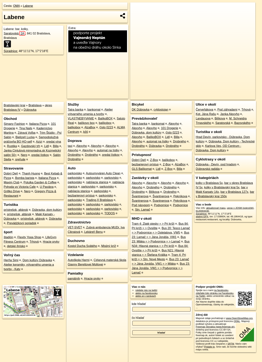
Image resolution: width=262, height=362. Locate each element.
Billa (55, 146)
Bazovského (242, 122)
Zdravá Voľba (26, 132)
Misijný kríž (108, 246)
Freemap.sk (210, 97)
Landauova (203, 118)
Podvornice (161, 205)
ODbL (237, 321)
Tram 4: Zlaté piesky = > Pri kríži (153, 223)
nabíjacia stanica (97, 182)
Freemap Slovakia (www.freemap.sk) (215, 326)
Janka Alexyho (229, 114)
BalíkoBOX (105, 118)
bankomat (93, 109)
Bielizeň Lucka (25, 137)
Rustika (12, 146)
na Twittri (200, 296)
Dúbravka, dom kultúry (47, 209)
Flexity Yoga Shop (29, 237)
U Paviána (47, 186)
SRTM (230, 343)
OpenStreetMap (191, 97)
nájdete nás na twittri (146, 290)
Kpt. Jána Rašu (206, 114)
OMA (16, 5)
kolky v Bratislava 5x (209, 183)
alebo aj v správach (145, 296)
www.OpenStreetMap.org (239, 318)
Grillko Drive (12, 191)
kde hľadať (139, 303)
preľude (20, 159)
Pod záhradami (227, 109)
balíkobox (105, 122)
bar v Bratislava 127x (234, 191)
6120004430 (202, 211)
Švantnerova (140, 196)
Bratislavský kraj (14, 105)
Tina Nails (25, 128)
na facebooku (221, 290)
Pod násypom (141, 205)
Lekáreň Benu (93, 231)
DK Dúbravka (140, 109)
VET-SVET (75, 227)
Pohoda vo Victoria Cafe (20, 186)
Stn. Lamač (142, 209)
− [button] (136, 14)
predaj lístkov (40, 155)
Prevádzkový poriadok (21, 223)
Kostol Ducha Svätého (82, 246)
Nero (24, 155)
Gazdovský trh (30, 146)
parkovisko (75, 173)
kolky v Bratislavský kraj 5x (222, 187)
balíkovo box (86, 122)
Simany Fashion (14, 123)
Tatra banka (75, 109)
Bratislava (34, 105)
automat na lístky (108, 150)
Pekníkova (180, 196)
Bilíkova (154, 191)
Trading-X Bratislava (99, 200)
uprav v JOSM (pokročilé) (240, 208)
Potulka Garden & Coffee (40, 182)
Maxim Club (11, 182)
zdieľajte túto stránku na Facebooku (214, 293)
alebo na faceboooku (146, 293)
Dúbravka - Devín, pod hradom (216, 164)
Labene (28, 5)
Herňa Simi (11, 260)
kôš (85, 131)
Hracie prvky (51, 241)
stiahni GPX (202, 216)
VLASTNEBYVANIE (81, 118)
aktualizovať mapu (215, 208)
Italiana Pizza (38, 123)
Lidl (46, 146)
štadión (8, 237)
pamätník (74, 278)
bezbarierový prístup (81, 195)
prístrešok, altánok (16, 209)
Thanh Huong (31, 173)
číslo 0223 (106, 127)
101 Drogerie (169, 128)
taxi (70, 145)
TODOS (109, 213)
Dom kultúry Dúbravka (37, 260)
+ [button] (136, 8)
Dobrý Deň (11, 173)
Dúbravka (30, 109)
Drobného (74, 154)
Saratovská (14, 33)
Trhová (34, 241)
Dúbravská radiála (208, 168)
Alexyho (81, 145)
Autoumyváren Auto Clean (103, 173)
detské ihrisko (16, 246)
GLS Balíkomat (142, 168)
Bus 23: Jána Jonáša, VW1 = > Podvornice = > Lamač (161, 268)
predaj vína (53, 141)
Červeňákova (204, 109)
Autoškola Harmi (78, 260)
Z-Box (154, 160)
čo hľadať (138, 317)
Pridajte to (209, 346)
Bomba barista (24, 178)
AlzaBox (89, 127)
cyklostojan (161, 109)
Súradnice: (11, 51)
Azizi (39, 141)
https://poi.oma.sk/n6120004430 (238, 97)
